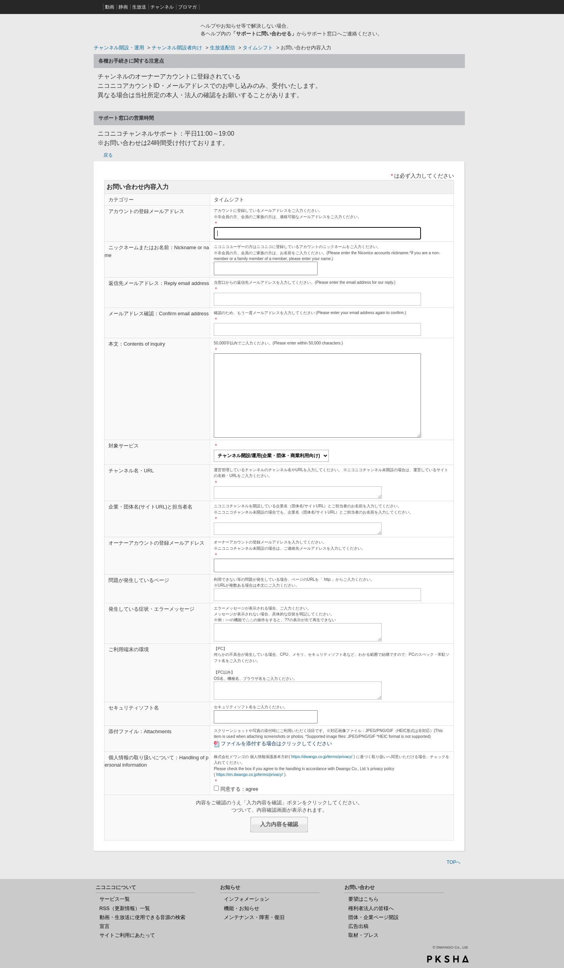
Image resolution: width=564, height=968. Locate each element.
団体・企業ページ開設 (373, 917)
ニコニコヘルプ (144, 29)
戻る (108, 154)
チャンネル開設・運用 (119, 48)
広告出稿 (358, 926)
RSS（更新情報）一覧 (125, 908)
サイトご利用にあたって (127, 935)
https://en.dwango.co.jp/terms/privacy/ (249, 774)
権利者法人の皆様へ (371, 908)
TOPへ (454, 862)
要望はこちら (363, 899)
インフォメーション (246, 899)
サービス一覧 (115, 899)
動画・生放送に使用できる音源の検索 (142, 917)
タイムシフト (258, 48)
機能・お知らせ (241, 908)
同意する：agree (239, 789)
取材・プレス (363, 935)
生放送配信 (222, 48)
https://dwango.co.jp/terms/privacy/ (322, 757)
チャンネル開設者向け (177, 48)
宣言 (105, 926)
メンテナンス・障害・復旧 (254, 917)
